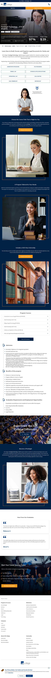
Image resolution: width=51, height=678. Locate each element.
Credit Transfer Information (31, 607)
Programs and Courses (20, 46)
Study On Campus (8, 46)
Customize (21, 675)
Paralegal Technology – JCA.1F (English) (34, 46)
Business (2, 607)
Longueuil (3, 625)
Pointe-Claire (3, 629)
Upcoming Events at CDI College (32, 644)
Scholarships (28, 615)
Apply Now (13, 8)
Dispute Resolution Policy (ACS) (32, 655)
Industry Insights (29, 640)
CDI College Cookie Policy (31, 648)
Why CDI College (4, 640)
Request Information (38, 8)
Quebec (13, 46)
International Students (30, 611)
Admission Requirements (31, 605)
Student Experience (30, 617)
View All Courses (25, 339)
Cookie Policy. (10, 672)
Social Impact (28, 646)
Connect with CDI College (31, 657)
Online (22, 1)
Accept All (29, 675)
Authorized (3, 638)
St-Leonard (3, 631)
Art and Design (4, 605)
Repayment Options (30, 613)
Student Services (29, 642)
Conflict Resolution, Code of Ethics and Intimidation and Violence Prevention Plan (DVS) (37, 653)
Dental (2, 609)
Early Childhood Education (6, 611)
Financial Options (29, 609)
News (27, 650)
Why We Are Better (5, 642)
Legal (26, 46)
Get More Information (9, 585)
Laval (2, 623)
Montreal (3, 627)
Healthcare (3, 613)
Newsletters (28, 638)
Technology (3, 617)
